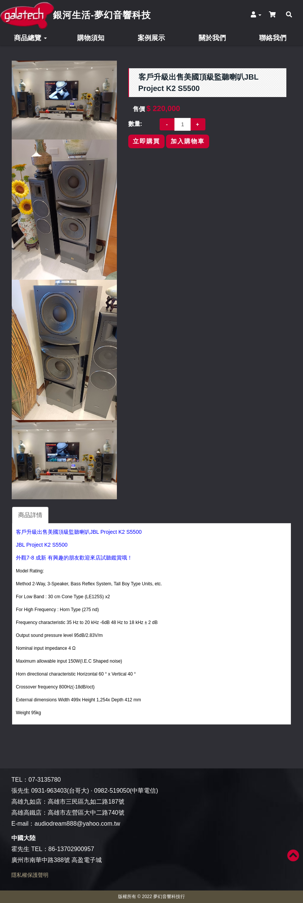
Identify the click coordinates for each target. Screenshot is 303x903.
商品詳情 (30, 515)
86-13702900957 (71, 849)
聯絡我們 (272, 38)
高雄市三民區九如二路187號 (86, 801)
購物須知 (90, 38)
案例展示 (151, 38)
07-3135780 (44, 779)
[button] (256, 15)
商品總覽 (30, 38)
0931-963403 (49, 790)
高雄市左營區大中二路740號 (86, 812)
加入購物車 (188, 141)
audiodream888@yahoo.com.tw (77, 823)
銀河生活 (102, 15)
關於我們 (212, 38)
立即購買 (146, 141)
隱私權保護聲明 (29, 875)
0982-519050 (112, 790)
